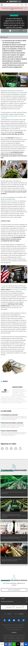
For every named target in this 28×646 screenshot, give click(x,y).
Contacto (14, 632)
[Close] (25, 8)
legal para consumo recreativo (9, 201)
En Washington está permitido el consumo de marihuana (13, 116)
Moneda (17, 613)
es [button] (9, 613)
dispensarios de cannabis (18, 92)
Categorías (4, 37)
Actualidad (15, 15)
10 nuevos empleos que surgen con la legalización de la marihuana (11, 560)
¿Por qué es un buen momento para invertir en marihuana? (13, 492)
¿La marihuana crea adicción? (9, 414)
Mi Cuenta (22, 5)
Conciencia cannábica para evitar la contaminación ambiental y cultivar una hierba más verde (13, 516)
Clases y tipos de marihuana (9, 430)
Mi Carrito (26, 5)
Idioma (6, 613)
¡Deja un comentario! (14, 589)
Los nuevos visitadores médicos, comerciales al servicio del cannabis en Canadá (13, 537)
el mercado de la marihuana (18, 289)
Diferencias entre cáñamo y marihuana (12, 422)
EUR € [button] (21, 613)
